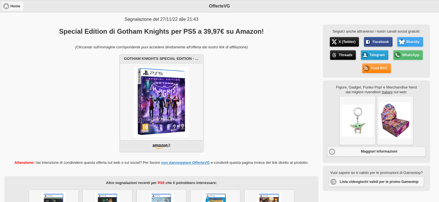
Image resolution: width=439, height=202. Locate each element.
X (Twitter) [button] (346, 42)
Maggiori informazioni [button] (379, 151)
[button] (357, 120)
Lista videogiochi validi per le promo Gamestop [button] (379, 182)
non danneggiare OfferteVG (185, 162)
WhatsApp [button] (410, 55)
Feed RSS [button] (379, 68)
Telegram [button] (377, 55)
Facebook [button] (381, 42)
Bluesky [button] (413, 42)
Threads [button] (345, 55)
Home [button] (15, 6)
